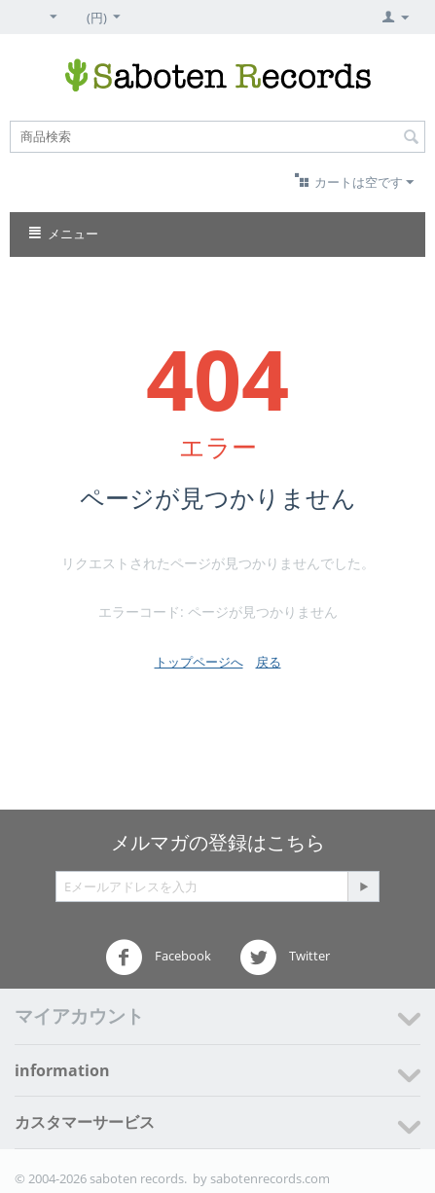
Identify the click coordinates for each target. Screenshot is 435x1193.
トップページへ (199, 661)
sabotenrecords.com (270, 1178)
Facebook (158, 957)
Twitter (284, 957)
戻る (268, 661)
